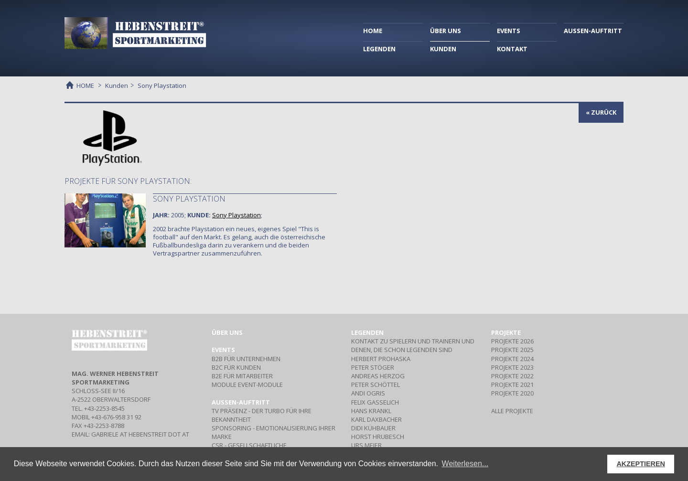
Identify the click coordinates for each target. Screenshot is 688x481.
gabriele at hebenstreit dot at (140, 434)
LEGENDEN (379, 48)
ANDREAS (378, 376)
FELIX (375, 402)
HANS (371, 410)
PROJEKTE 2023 (512, 367)
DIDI (373, 428)
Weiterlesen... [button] (465, 464)
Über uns (227, 332)
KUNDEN (443, 48)
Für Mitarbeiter (242, 376)
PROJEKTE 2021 (512, 384)
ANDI (368, 393)
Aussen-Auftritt (241, 402)
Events (223, 349)
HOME (372, 30)
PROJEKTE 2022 (512, 376)
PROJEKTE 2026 (512, 341)
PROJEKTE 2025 (512, 349)
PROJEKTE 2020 (512, 393)
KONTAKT (512, 48)
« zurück (601, 112)
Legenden (367, 332)
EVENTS (508, 30)
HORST (377, 436)
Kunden (116, 85)
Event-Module (247, 384)
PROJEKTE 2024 (512, 358)
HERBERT (380, 358)
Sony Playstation (189, 198)
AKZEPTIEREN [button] (640, 464)
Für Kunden (236, 367)
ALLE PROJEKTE (512, 410)
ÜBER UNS (445, 30)
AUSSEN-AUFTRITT (593, 30)
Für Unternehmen (246, 358)
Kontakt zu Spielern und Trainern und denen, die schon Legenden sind (412, 345)
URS (366, 445)
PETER (372, 367)
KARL (376, 419)
